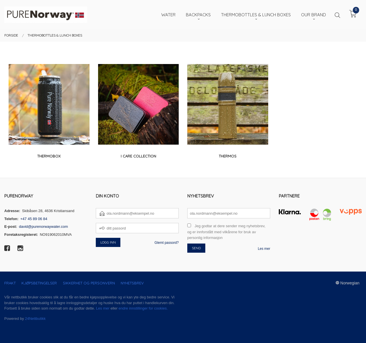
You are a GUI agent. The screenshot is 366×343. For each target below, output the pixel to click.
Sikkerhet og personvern (89, 283)
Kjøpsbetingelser (39, 283)
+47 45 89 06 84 (33, 219)
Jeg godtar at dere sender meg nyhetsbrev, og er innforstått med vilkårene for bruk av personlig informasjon (226, 232)
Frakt (10, 283)
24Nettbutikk (35, 318)
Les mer (264, 249)
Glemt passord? (166, 243)
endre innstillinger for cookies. (143, 308)
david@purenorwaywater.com (43, 226)
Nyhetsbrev (132, 283)
